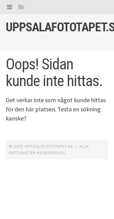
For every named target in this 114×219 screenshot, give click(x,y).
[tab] (9, 7)
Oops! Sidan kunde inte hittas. (54, 72)
